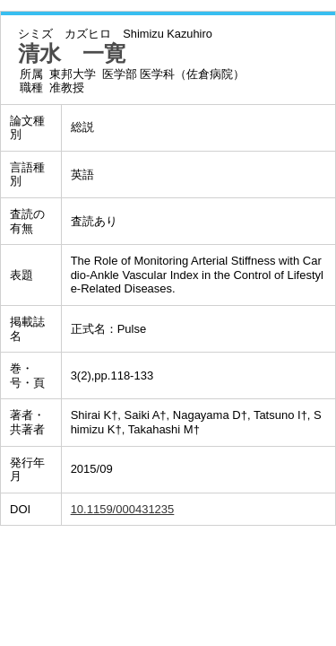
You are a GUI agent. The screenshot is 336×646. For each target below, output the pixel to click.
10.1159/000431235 (123, 509)
